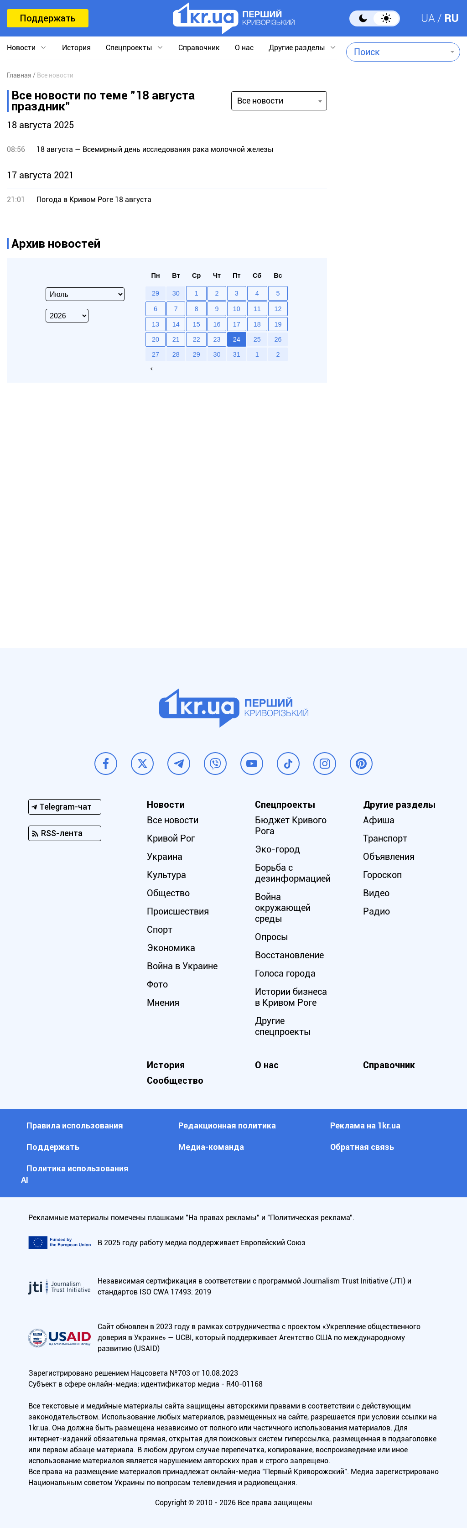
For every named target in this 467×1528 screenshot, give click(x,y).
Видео (376, 893)
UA (428, 18)
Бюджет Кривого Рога (291, 826)
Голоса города (285, 973)
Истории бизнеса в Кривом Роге (291, 997)
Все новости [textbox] (260, 100)
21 (176, 339)
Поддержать (48, 18)
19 (277, 324)
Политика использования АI (75, 1174)
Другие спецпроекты (283, 1026)
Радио (376, 911)
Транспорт (385, 838)
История (76, 47)
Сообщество (175, 1080)
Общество (168, 893)
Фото (157, 984)
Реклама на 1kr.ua (365, 1125)
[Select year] (67, 315)
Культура (166, 874)
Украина (164, 856)
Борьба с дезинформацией (293, 873)
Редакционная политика (227, 1125)
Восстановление (289, 955)
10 (236, 308)
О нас (244, 47)
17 (236, 324)
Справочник (199, 47)
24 (236, 339)
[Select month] (85, 294)
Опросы (271, 936)
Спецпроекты (129, 47)
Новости (21, 47)
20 (155, 339)
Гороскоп (382, 874)
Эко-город (277, 849)
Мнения (163, 1002)
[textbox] (396, 52)
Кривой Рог (171, 838)
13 (155, 324)
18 (257, 324)
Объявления (389, 856)
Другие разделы (297, 47)
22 (196, 339)
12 (277, 308)
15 (196, 324)
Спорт (159, 929)
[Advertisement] (398, 281)
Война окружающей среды (283, 907)
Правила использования (74, 1125)
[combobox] (396, 52)
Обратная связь (362, 1147)
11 (257, 308)
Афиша (378, 820)
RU (451, 18)
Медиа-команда (211, 1147)
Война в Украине (182, 966)
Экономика (171, 947)
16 (216, 324)
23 (216, 339)
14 (176, 324)
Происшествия (178, 911)
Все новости (172, 820)
